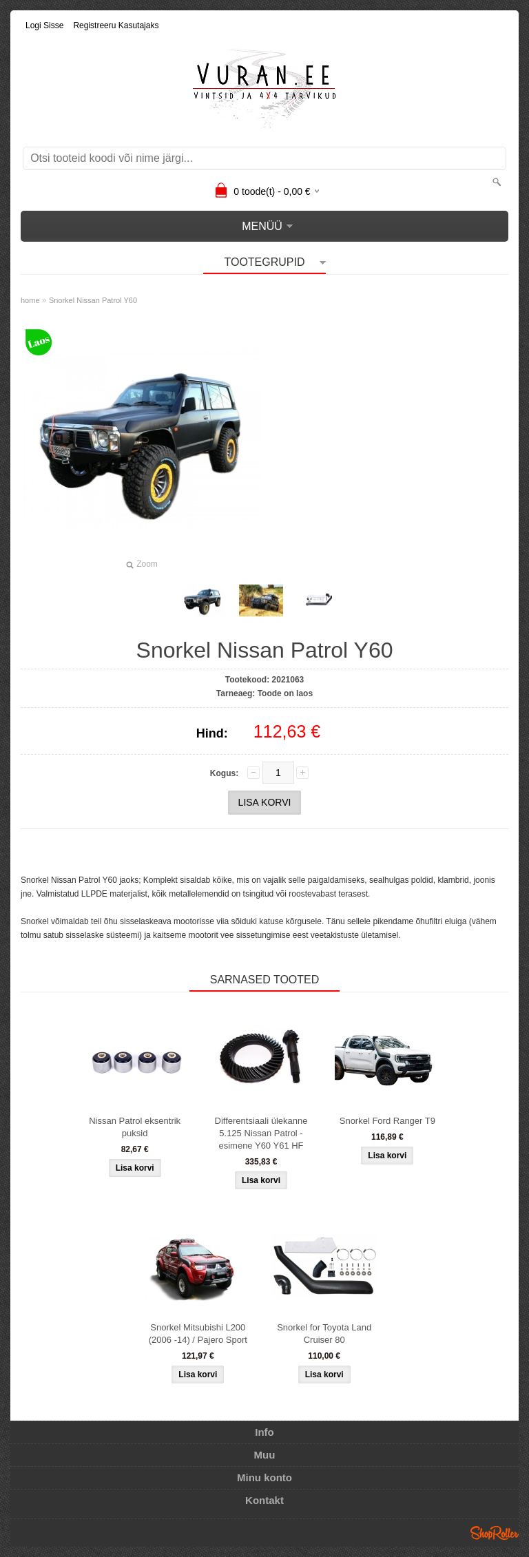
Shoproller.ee (494, 1533)
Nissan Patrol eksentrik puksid (134, 1127)
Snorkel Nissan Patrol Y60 (93, 300)
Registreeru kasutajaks (115, 25)
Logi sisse (44, 25)
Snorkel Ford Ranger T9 (387, 1121)
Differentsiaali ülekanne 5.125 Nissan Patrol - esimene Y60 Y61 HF (261, 1133)
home (30, 300)
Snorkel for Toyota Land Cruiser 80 (324, 1333)
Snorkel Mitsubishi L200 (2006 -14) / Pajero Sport (198, 1333)
